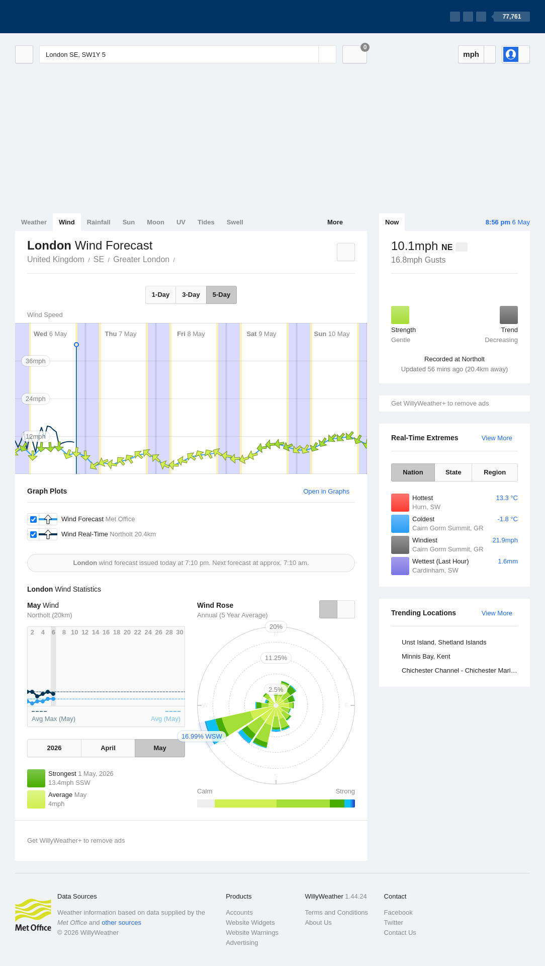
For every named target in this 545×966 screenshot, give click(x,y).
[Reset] (310, 54)
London (180, 259)
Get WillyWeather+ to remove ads (440, 403)
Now (392, 222)
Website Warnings (252, 932)
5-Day (221, 294)
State (453, 472)
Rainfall (99, 222)
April (108, 748)
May (159, 748)
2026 (54, 748)
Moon (155, 222)
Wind (67, 222)
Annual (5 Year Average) (232, 615)
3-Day (191, 294)
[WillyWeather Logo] (62, 16)
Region (495, 472)
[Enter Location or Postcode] (187, 54)
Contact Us (400, 932)
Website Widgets (250, 922)
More (335, 222)
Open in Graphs (326, 491)
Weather (34, 222)
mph (471, 54)
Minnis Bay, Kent (426, 656)
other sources (121, 922)
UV (181, 222)
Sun (129, 222)
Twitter (393, 922)
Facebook (398, 912)
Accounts (239, 912)
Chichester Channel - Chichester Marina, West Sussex (461, 670)
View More (497, 438)
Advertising (242, 942)
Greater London (141, 259)
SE (99, 259)
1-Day (160, 294)
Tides (206, 222)
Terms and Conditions (336, 912)
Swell (235, 222)
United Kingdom (55, 259)
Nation (413, 472)
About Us (318, 922)
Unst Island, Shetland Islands (444, 642)
